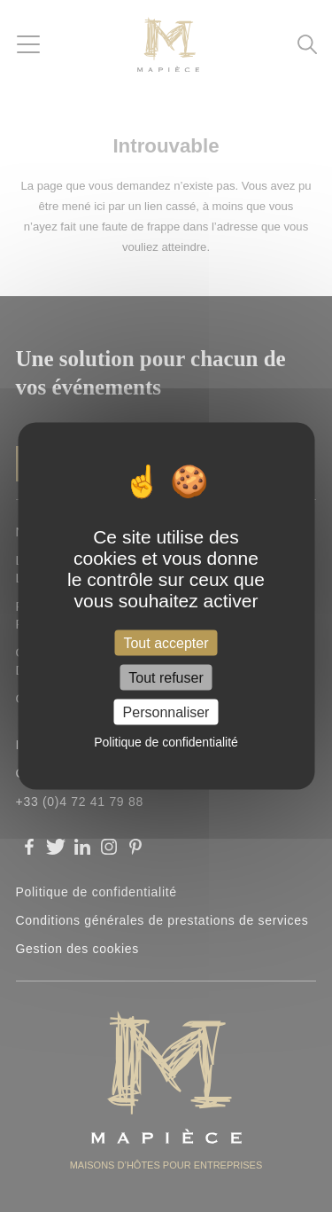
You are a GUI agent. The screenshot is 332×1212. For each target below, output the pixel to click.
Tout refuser (165, 677)
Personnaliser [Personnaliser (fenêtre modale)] (166, 712)
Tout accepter (165, 642)
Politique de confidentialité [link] (166, 742)
